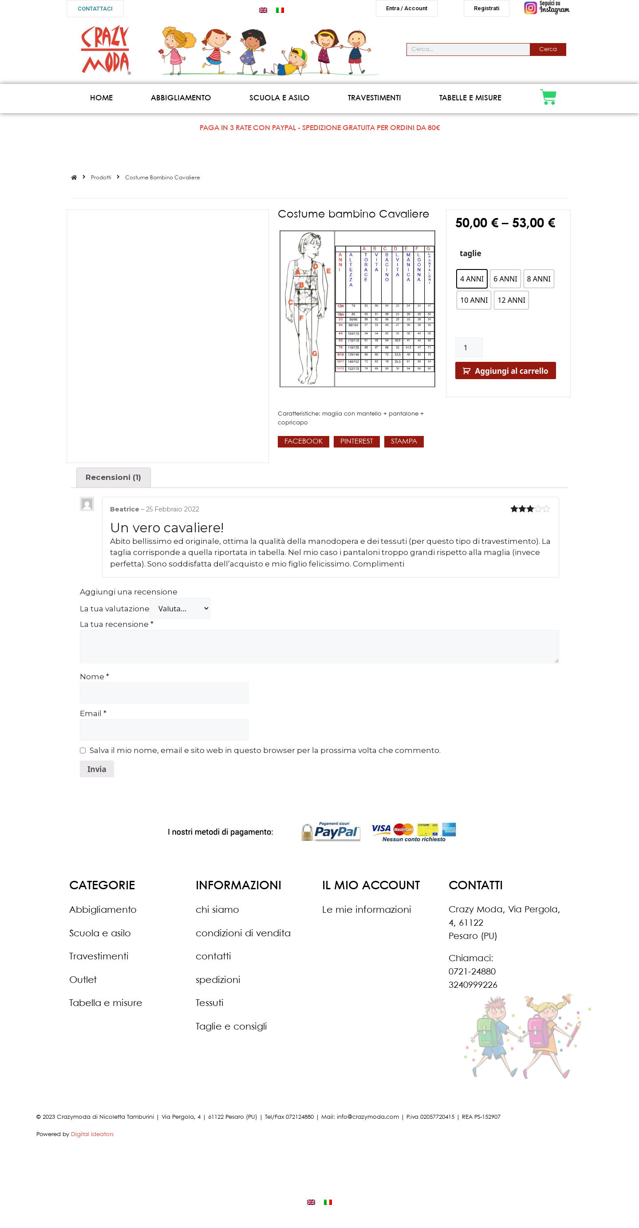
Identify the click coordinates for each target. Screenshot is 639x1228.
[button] (95, 8)
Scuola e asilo (279, 102)
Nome (94, 680)
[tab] (113, 481)
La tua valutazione (115, 612)
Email (93, 717)
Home (101, 102)
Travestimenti (374, 102)
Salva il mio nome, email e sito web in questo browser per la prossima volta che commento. (265, 753)
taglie (470, 257)
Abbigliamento (181, 102)
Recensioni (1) (113, 480)
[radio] (472, 282)
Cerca (548, 53)
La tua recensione (117, 627)
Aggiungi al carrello (511, 374)
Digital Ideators (92, 1138)
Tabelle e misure (470, 102)
